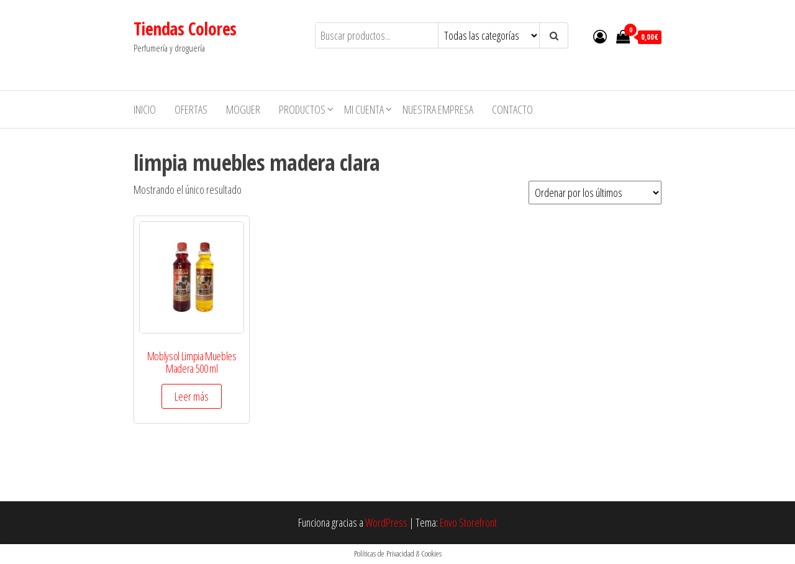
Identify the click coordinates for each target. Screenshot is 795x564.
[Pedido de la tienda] (595, 192)
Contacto (512, 109)
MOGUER (243, 109)
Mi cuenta (364, 109)
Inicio (145, 109)
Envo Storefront (468, 522)
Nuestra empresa (437, 109)
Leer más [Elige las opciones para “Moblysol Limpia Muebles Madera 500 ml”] (192, 396)
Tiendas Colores (185, 28)
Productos (302, 109)
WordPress (386, 522)
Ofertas (191, 109)
